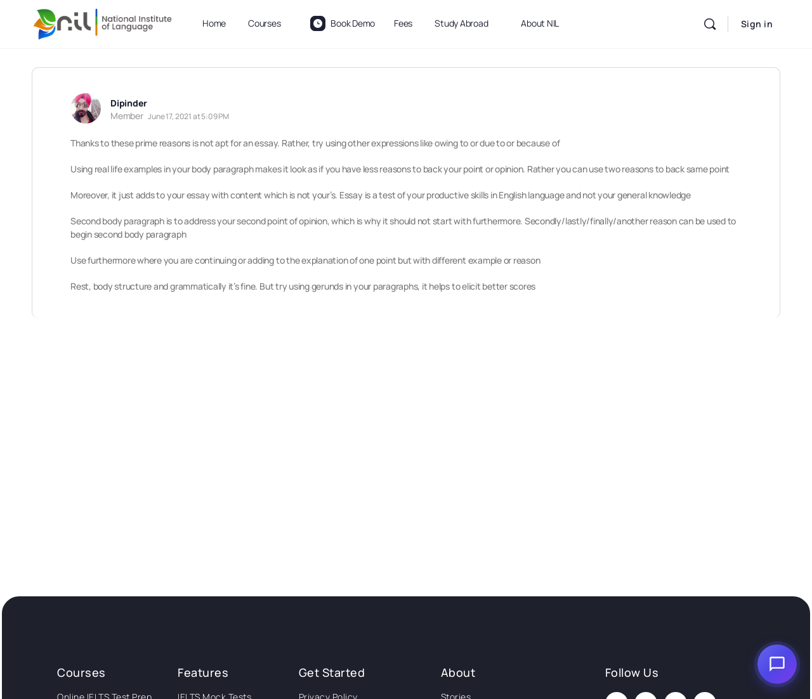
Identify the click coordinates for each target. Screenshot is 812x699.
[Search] (710, 24)
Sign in (757, 24)
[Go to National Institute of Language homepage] (103, 21)
